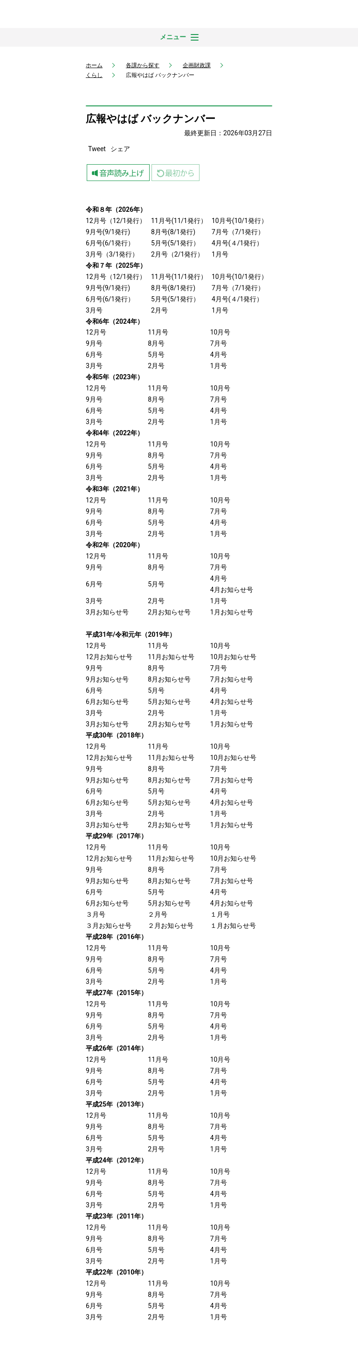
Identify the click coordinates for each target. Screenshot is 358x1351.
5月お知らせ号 (169, 701)
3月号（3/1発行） (112, 254)
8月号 (159, 288)
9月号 (94, 288)
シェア (120, 149)
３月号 (95, 914)
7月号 (220, 288)
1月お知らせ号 (231, 612)
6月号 (94, 299)
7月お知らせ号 (231, 679)
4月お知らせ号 (231, 589)
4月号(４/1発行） (237, 243)
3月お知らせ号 (107, 612)
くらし (94, 75)
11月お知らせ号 (171, 657)
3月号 (94, 310)
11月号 (161, 276)
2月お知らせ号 (169, 612)
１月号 (220, 914)
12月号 (96, 276)
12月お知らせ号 (109, 657)
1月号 (220, 254)
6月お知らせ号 (107, 701)
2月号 (159, 310)
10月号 (222, 276)
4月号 (220, 299)
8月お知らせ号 (169, 679)
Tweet (97, 149)
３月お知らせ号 (108, 925)
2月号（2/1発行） (177, 254)
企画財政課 (197, 65)
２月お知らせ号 (170, 925)
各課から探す (142, 65)
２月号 (157, 914)
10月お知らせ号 (233, 657)
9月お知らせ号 (107, 679)
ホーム (94, 65)
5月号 (159, 299)
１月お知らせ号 (233, 925)
